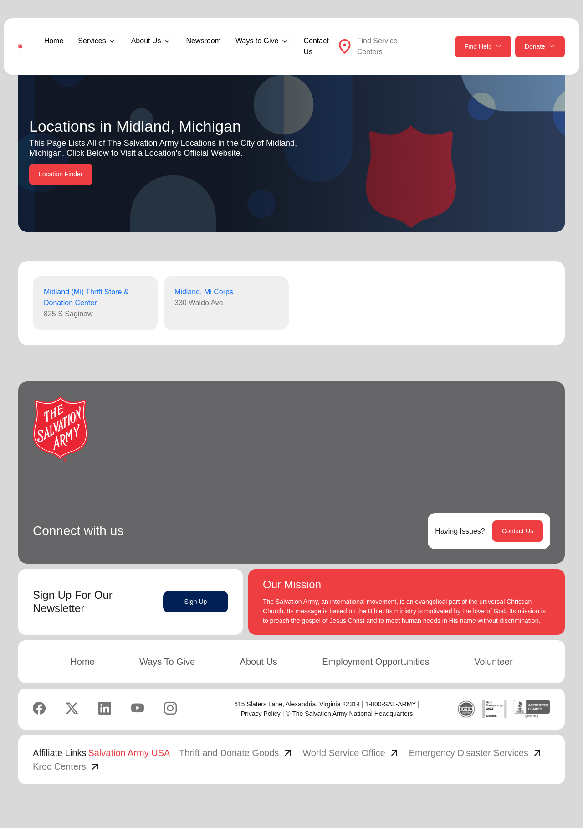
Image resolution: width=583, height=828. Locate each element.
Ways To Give (167, 662)
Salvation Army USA (129, 753)
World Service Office (351, 752)
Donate (540, 46)
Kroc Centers (67, 766)
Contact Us (316, 46)
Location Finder (61, 174)
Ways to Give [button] (257, 41)
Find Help (483, 46)
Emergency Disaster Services (476, 752)
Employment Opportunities (376, 662)
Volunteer (493, 662)
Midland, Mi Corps (203, 292)
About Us (258, 662)
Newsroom (203, 41)
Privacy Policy (261, 713)
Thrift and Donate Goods (236, 752)
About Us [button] (146, 41)
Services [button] (92, 41)
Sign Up (195, 601)
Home (54, 41)
